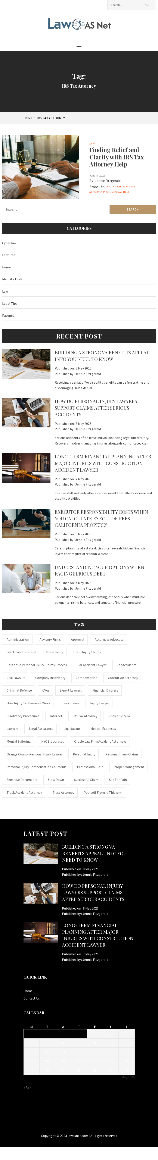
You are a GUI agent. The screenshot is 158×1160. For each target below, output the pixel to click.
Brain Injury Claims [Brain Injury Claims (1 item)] (87, 652)
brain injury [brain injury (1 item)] (54, 652)
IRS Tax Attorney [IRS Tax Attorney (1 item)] (85, 716)
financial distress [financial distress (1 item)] (105, 690)
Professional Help (116, 191)
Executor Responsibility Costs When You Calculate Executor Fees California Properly (101, 518)
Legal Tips (9, 303)
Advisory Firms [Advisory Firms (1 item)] (50, 639)
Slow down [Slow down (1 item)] (56, 779)
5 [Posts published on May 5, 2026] (47, 1043)
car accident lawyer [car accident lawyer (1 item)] (91, 665)
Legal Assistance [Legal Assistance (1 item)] (41, 728)
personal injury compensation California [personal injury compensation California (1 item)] (36, 767)
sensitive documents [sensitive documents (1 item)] (22, 779)
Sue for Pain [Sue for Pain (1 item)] (118, 779)
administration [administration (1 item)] (18, 639)
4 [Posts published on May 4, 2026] (31, 1043)
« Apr (27, 1087)
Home (28, 991)
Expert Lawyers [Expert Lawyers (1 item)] (71, 690)
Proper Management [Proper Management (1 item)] (129, 767)
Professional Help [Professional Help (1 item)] (90, 767)
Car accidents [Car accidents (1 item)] (126, 665)
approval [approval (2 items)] (77, 639)
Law (92, 143)
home (6, 267)
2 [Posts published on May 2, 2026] (111, 1034)
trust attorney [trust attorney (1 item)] (63, 792)
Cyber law (9, 243)
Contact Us (32, 998)
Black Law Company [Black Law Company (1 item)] (21, 652)
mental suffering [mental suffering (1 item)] (19, 741)
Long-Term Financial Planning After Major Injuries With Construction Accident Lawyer (103, 463)
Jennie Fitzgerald (108, 180)
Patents (8, 315)
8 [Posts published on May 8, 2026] (95, 1043)
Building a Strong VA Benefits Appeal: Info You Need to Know (103, 355)
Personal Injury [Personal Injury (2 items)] (84, 754)
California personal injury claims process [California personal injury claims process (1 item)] (37, 665)
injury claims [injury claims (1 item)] (70, 703)
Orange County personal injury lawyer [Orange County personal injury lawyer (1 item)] (34, 754)
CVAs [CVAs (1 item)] (45, 690)
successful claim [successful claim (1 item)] (86, 779)
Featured (8, 255)
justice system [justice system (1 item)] (119, 716)
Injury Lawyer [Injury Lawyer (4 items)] (99, 703)
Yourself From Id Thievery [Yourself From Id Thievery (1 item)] (102, 792)
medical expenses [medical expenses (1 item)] (103, 728)
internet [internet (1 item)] (56, 716)
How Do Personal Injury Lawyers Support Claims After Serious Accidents (96, 408)
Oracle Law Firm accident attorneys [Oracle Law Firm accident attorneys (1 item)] (100, 741)
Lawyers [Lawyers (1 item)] (12, 728)
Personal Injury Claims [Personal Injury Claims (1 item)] (121, 754)
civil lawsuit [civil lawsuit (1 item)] (16, 678)
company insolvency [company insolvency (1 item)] (50, 678)
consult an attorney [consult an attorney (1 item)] (123, 678)
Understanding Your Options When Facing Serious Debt (99, 570)
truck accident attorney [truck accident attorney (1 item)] (24, 792)
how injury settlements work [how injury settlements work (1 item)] (28, 703)
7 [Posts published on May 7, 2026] (79, 1043)
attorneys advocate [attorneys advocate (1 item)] (109, 639)
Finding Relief (116, 186)
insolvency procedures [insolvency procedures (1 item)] (23, 716)
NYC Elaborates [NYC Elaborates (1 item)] (52, 741)
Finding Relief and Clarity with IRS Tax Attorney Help (116, 157)
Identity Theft (12, 279)
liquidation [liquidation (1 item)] (71, 728)
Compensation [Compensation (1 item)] (86, 678)
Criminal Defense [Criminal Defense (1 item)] (19, 690)
